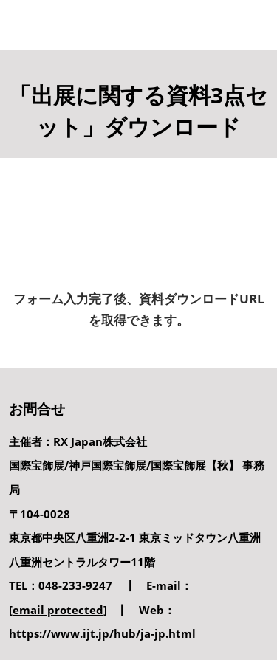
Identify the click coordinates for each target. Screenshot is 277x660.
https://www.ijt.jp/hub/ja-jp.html (102, 633)
